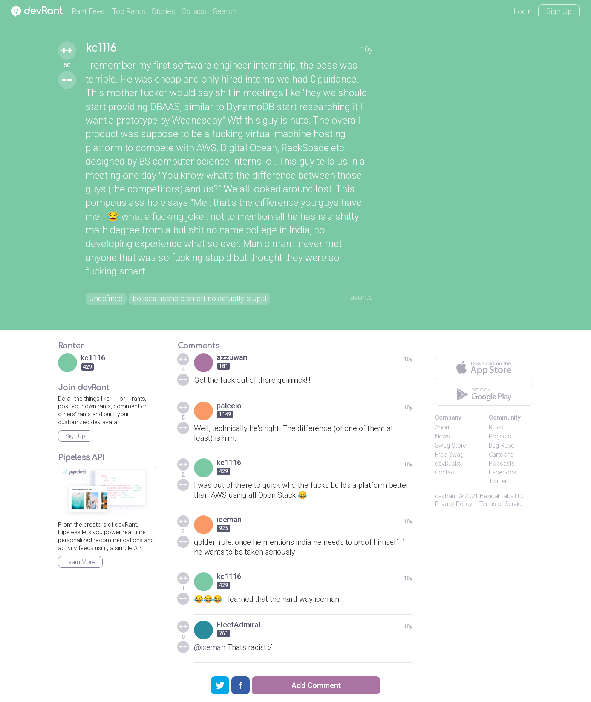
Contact (445, 472)
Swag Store (450, 445)
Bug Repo (502, 445)
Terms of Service (502, 503)
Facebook (502, 472)
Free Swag (449, 454)
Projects (500, 436)
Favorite (359, 297)
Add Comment (316, 685)
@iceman (209, 647)
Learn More (80, 562)
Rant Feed (88, 11)
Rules (496, 427)
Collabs (194, 11)
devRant (446, 496)
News (442, 436)
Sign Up (559, 11)
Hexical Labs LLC (502, 496)
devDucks (448, 463)
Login (523, 11)
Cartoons (501, 454)
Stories (163, 11)
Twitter (498, 481)
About (443, 427)
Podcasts (501, 463)
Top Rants (128, 11)
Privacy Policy (453, 503)
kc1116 (101, 48)
